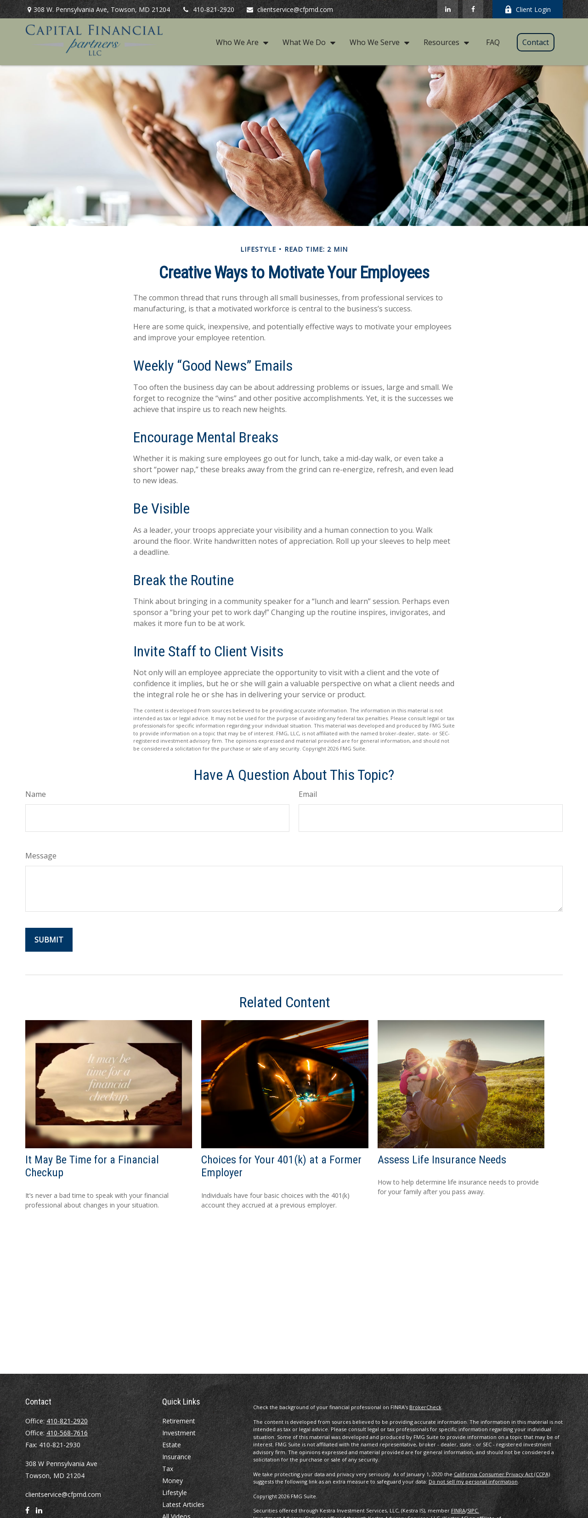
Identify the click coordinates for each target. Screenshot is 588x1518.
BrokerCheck (425, 1407)
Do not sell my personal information (473, 1481)
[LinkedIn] (447, 9)
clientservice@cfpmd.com (289, 9)
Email (308, 794)
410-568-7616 (67, 1432)
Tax (167, 1468)
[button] (239, 42)
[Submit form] (49, 940)
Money (172, 1480)
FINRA (458, 1510)
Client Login (527, 9)
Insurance (176, 1456)
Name (35, 794)
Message (41, 856)
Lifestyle (174, 1492)
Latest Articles (183, 1504)
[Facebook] (473, 9)
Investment (179, 1432)
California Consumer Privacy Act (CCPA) (502, 1474)
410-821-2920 (207, 9)
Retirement (178, 1420)
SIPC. (473, 1510)
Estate (171, 1444)
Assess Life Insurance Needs (442, 1159)
